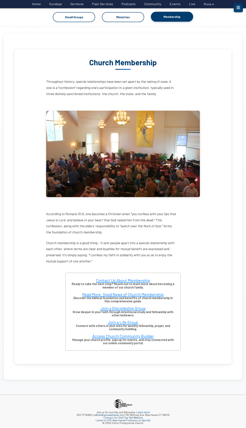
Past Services (102, 4)
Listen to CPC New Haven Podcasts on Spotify (123, 420)
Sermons (77, 4)
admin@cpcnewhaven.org (109, 414)
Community (152, 4)
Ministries (123, 17)
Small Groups (74, 17)
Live (192, 4)
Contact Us (110, 417)
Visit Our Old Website (131, 417)
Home (36, 4)
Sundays (55, 4)
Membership (172, 16)
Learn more (143, 412)
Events (175, 4)
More (209, 4)
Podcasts (128, 4)
